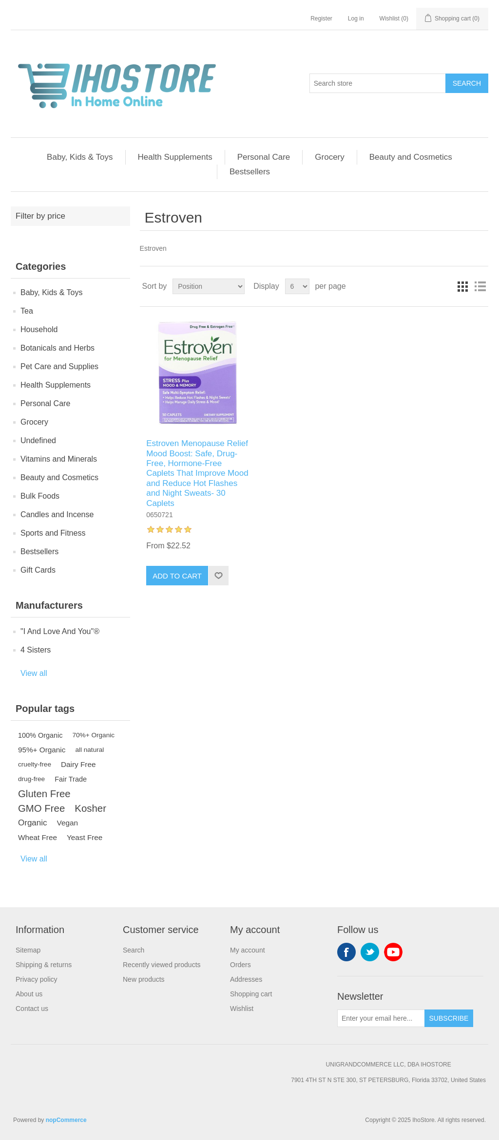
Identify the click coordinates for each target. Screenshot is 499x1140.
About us (29, 994)
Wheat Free (37, 837)
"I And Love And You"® (59, 631)
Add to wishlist (218, 575)
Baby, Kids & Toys (80, 157)
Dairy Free (78, 764)
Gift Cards (38, 570)
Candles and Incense (57, 514)
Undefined (38, 440)
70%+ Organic (94, 735)
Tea (26, 311)
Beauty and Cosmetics (410, 157)
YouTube (393, 952)
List (480, 286)
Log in (356, 18)
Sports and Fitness (52, 533)
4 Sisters (35, 650)
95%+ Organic (41, 750)
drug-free (31, 779)
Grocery (329, 157)
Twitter (370, 952)
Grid (462, 286)
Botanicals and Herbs (57, 348)
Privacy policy (37, 979)
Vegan (67, 823)
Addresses (246, 979)
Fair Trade (71, 779)
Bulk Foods (39, 496)
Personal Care (263, 157)
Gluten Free (44, 793)
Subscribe (449, 1018)
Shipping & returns (44, 965)
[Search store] (377, 83)
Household (39, 329)
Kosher (90, 808)
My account (247, 950)
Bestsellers (250, 171)
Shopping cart (251, 994)
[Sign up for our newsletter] (381, 1018)
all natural (89, 749)
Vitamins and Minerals (58, 459)
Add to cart (177, 576)
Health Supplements (175, 157)
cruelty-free (34, 764)
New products (144, 979)
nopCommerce (66, 1120)
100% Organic (40, 735)
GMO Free (41, 808)
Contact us (32, 1008)
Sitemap (28, 950)
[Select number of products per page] (297, 286)
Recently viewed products (162, 965)
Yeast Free (84, 837)
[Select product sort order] (209, 286)
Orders (240, 965)
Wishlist (241, 1008)
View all (33, 673)
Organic (32, 822)
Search (467, 83)
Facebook (346, 952)
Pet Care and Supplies (59, 366)
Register (321, 18)
